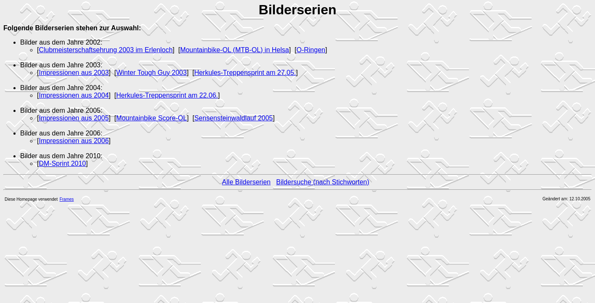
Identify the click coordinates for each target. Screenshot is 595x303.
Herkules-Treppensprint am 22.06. (167, 95)
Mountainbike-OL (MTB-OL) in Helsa (234, 49)
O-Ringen (310, 49)
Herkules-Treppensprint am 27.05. (245, 72)
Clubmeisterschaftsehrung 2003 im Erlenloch (105, 49)
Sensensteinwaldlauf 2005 (233, 118)
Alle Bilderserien (246, 182)
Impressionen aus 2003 (73, 72)
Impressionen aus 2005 (73, 118)
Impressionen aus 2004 (73, 95)
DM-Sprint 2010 (62, 163)
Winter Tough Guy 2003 (151, 72)
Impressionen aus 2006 (73, 140)
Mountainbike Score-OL (151, 118)
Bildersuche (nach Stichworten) (322, 182)
